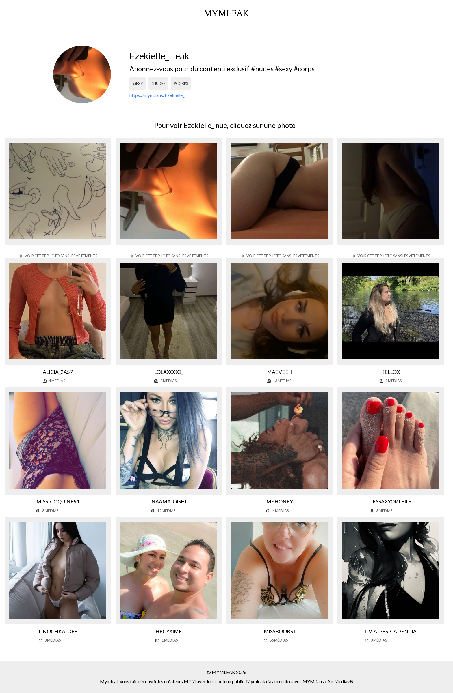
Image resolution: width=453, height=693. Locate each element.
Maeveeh (279, 372)
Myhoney (279, 502)
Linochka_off (58, 631)
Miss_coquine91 (57, 502)
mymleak (226, 13)
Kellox (390, 372)
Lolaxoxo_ (168, 372)
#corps (181, 83)
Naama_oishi (168, 502)
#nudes (158, 83)
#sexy (137, 83)
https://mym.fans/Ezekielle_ (156, 95)
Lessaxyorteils (390, 502)
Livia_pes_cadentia (391, 631)
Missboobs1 (280, 631)
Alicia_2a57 (58, 372)
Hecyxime (168, 631)
